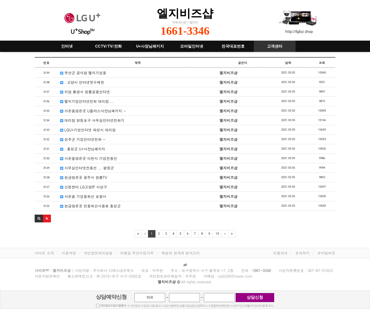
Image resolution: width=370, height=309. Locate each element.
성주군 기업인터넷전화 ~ (83, 139)
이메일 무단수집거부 (137, 253)
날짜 (288, 62)
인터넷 (67, 46)
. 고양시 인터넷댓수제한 (82, 82)
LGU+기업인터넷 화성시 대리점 (88, 129)
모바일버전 (326, 253)
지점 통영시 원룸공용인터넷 (85, 91)
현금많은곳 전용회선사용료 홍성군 (90, 205)
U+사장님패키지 (150, 46)
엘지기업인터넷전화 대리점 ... (87, 101)
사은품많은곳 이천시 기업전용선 (88, 158)
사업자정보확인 (47, 276)
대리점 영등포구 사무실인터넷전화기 (92, 120)
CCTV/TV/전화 (108, 46)
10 (217, 233)
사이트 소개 (44, 253)
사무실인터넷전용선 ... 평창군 (87, 167)
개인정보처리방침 (98, 253)
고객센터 (274, 46)
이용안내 (280, 253)
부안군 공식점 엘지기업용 (83, 72)
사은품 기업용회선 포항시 (83, 196)
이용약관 (69, 253)
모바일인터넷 (191, 46)
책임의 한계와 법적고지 (180, 253)
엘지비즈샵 (185, 13)
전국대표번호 (233, 46)
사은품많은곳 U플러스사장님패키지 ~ (93, 110)
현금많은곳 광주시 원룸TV (83, 177)
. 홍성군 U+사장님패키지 (82, 148)
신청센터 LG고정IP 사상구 (83, 186)
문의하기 (302, 253)
